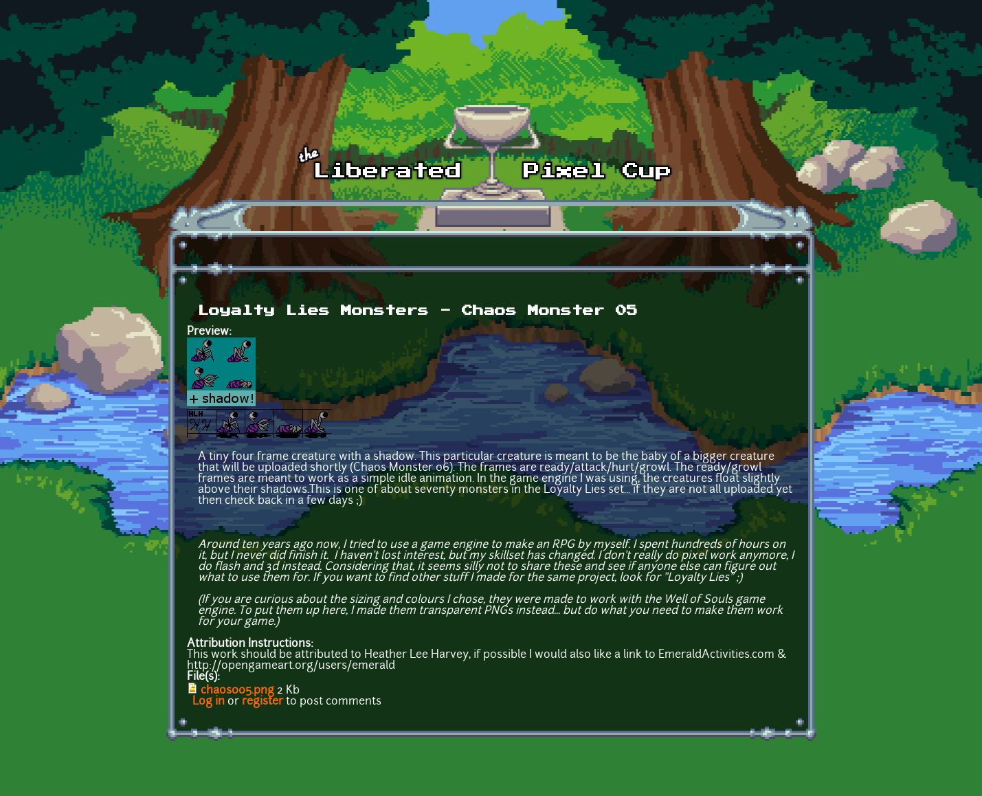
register (262, 701)
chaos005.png (237, 690)
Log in (208, 701)
